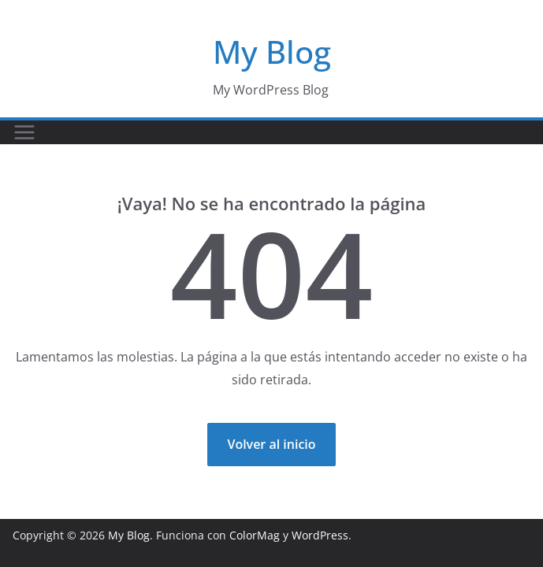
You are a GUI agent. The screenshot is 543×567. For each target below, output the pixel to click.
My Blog (272, 51)
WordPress (320, 535)
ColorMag (254, 535)
